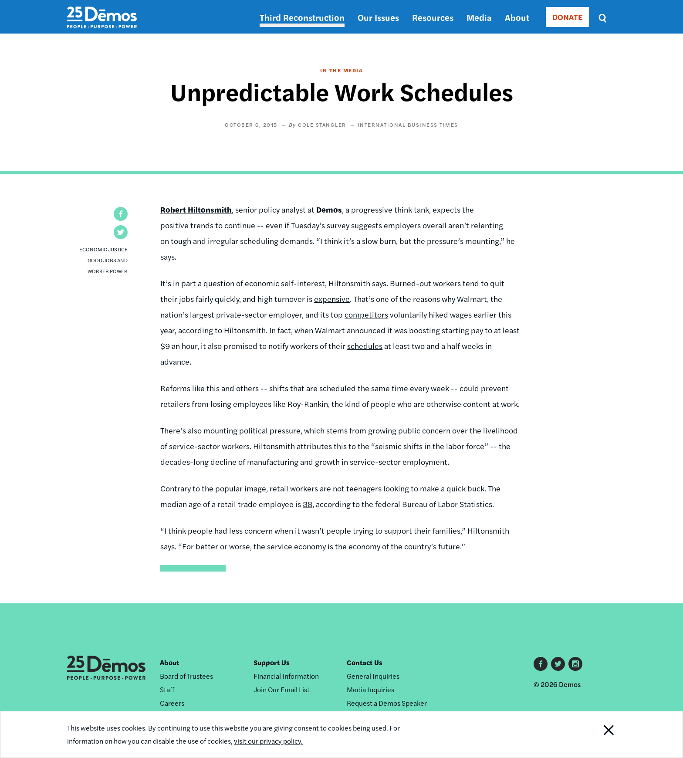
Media (479, 17)
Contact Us (364, 662)
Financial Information (286, 676)
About (517, 17)
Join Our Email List (282, 689)
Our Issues (378, 17)
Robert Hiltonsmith (196, 209)
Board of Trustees (186, 676)
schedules (364, 345)
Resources (432, 17)
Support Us (272, 662)
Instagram (575, 664)
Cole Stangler (322, 125)
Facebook (541, 664)
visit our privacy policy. (268, 741)
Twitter (558, 664)
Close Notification (598, 734)
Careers (172, 703)
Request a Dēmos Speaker (387, 703)
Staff (167, 689)
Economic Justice (103, 249)
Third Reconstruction (302, 17)
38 (307, 503)
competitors (366, 314)
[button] (121, 214)
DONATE (567, 16)
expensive (332, 298)
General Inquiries (373, 676)
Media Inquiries (370, 689)
